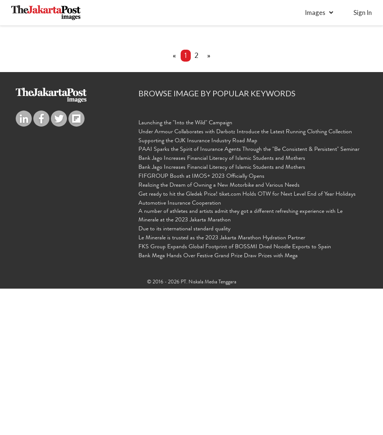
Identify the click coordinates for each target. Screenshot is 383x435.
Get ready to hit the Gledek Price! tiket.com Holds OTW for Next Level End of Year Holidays (247, 341)
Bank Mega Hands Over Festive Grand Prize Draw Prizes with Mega (218, 403)
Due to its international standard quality (184, 376)
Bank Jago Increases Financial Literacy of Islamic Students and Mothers (221, 305)
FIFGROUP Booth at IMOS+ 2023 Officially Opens (201, 323)
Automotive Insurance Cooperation (179, 350)
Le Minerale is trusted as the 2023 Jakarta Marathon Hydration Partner (221, 385)
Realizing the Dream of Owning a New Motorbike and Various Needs (219, 332)
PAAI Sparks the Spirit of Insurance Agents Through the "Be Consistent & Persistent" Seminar (248, 296)
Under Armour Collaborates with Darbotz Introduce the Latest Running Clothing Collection (245, 279)
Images (315, 12)
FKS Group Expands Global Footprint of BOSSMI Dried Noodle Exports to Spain (234, 394)
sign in (362, 12)
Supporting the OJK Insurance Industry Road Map (197, 287)
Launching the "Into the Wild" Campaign (185, 270)
